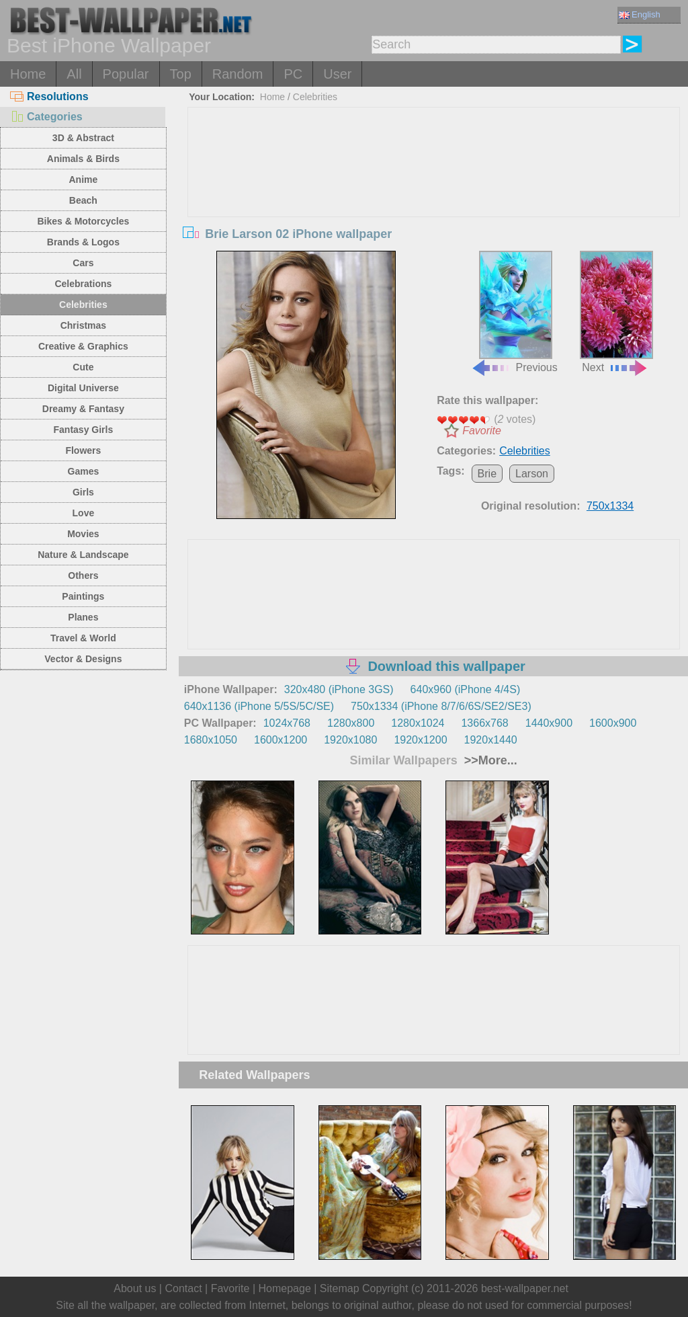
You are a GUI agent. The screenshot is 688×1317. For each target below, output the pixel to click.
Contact (183, 1288)
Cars (83, 262)
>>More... (489, 760)
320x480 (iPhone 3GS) (339, 689)
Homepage (285, 1288)
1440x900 (548, 723)
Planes (83, 617)
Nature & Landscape (83, 554)
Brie (487, 473)
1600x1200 (280, 740)
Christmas (83, 325)
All (74, 74)
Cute (83, 367)
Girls (83, 492)
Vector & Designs (83, 658)
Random (237, 74)
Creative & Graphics (83, 346)
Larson (531, 473)
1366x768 (484, 723)
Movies (83, 533)
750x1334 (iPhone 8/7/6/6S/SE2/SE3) (441, 706)
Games (83, 471)
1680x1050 (210, 740)
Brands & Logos (83, 242)
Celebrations (83, 283)
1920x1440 (490, 740)
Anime (83, 179)
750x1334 (610, 506)
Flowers (83, 450)
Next (616, 312)
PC (293, 74)
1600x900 (612, 723)
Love (84, 513)
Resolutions (49, 96)
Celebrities (83, 304)
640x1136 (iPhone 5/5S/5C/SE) (259, 706)
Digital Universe (83, 388)
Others (83, 575)
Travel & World (83, 638)
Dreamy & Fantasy (83, 408)
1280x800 (350, 723)
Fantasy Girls (84, 429)
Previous (514, 312)
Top (180, 74)
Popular (126, 74)
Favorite (481, 430)
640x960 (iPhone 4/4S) (466, 689)
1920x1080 (350, 740)
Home (28, 74)
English (639, 14)
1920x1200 (420, 740)
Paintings (83, 596)
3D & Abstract (83, 137)
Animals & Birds (83, 158)
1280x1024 (417, 723)
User (337, 74)
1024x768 (286, 723)
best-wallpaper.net (524, 1288)
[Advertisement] (433, 208)
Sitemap (339, 1288)
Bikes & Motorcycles (83, 221)
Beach (83, 200)
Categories (46, 116)
